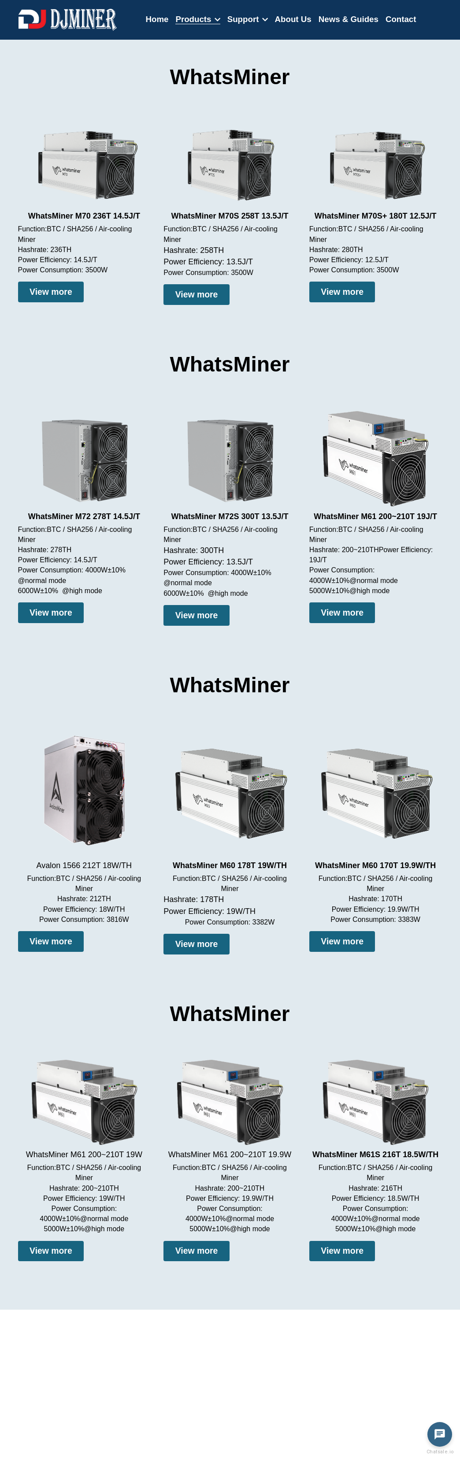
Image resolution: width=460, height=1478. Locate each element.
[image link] (68, 19)
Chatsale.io (440, 1452)
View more (43, 290)
